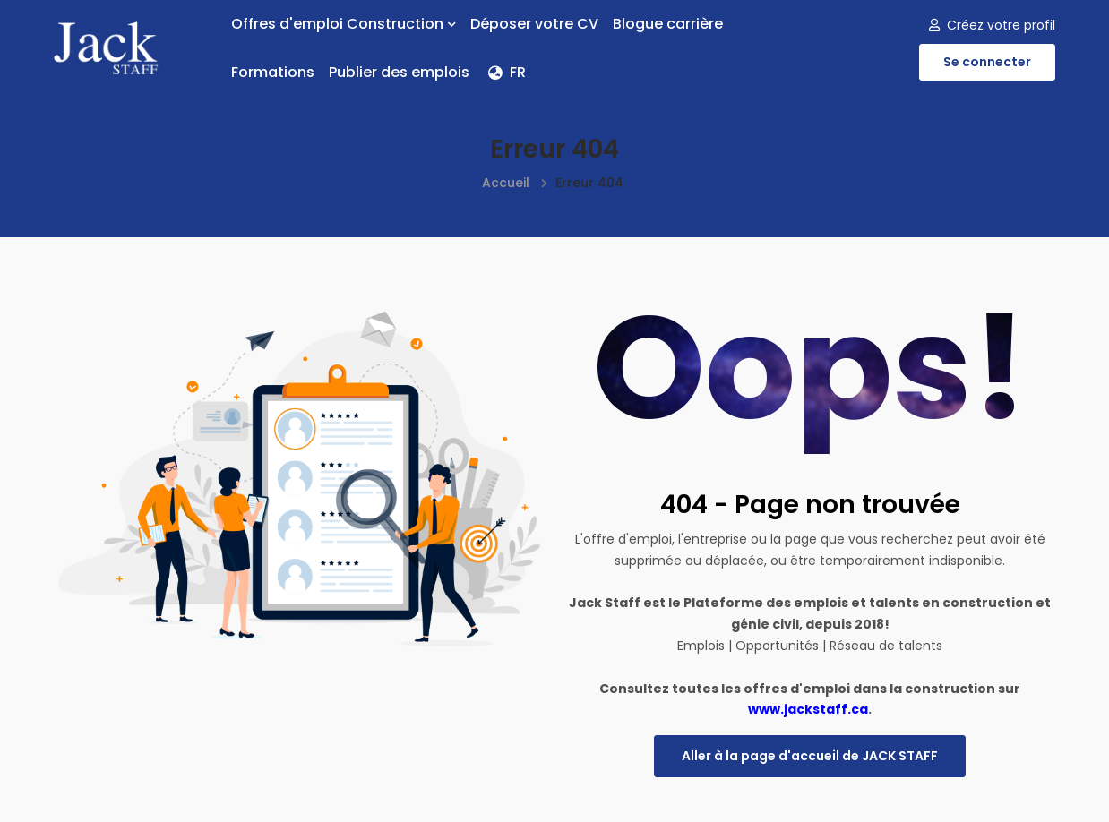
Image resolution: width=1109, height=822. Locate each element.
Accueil (505, 183)
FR (507, 72)
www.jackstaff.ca (808, 709)
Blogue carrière (668, 23)
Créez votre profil (992, 25)
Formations (272, 72)
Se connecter (987, 62)
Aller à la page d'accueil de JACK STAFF (810, 756)
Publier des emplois (399, 72)
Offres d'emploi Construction (343, 23)
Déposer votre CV (534, 23)
